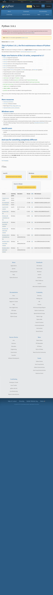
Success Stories (26, 14)
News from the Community (39, 352)
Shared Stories (39, 331)
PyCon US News (39, 349)
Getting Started (13, 271)
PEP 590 (5, 63)
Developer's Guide (13, 382)
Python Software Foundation (25, 404)
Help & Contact (12, 401)
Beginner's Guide (14, 301)
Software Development (13, 358)
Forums (39, 304)
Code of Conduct (39, 322)
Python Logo (39, 316)
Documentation (43, 11)
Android (39, 277)
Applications (14, 265)
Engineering (14, 349)
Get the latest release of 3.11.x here (28, 51)
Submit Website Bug (32, 401)
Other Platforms (39, 280)
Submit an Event (39, 373)
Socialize (48, 6)
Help (14, 274)
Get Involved (39, 328)
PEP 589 (35, 69)
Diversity (39, 295)
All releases (39, 265)
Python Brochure (14, 277)
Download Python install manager (39, 176)
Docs (22, 1)
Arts (14, 340)
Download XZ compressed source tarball (26, 187)
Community (48, 1)
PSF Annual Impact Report (39, 307)
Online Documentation (8, 101)
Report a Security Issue (13, 394)
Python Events (39, 361)
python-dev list (13, 388)
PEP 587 (5, 61)
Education (13, 346)
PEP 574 (5, 67)
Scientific (14, 355)
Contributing (13, 379)
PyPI (31, 1)
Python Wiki (39, 319)
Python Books (13, 313)
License (39, 283)
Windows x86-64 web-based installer (5, 250)
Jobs (40, 1)
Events (47, 14)
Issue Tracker (14, 385)
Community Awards (39, 325)
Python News (39, 340)
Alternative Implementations (39, 286)
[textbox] (38, 6)
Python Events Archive (39, 367)
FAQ (14, 304)
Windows (39, 271)
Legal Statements (31, 404)
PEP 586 (23, 69)
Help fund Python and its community (11, 107)
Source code (39, 268)
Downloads (26, 11)
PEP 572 (5, 57)
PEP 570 (5, 59)
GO (43, 6)
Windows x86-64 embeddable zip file (5, 237)
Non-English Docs (14, 307)
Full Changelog (5, 160)
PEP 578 (5, 65)
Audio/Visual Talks (13, 298)
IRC (39, 301)
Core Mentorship (14, 391)
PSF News (39, 346)
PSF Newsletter (39, 343)
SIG (32, 198)
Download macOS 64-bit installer (13, 176)
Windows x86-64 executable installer (5, 243)
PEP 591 (12, 69)
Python (4, 1)
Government (14, 352)
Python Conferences (39, 310)
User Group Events (39, 364)
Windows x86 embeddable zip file (5, 218)
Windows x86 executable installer (5, 224)
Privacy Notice (37, 404)
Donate (29, 6)
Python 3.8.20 (25, 37)
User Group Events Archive (39, 370)
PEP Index (13, 310)
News (39, 14)
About (9, 11)
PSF (13, 1)
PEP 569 (5, 103)
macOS (39, 274)
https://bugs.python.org (15, 105)
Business (14, 343)
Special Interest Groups (39, 313)
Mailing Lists (39, 298)
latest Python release (29, 33)
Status (42, 401)
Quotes (13, 268)
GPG (32, 193)
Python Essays (13, 316)
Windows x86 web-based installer (5, 230)
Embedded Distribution (39, 123)
